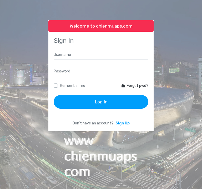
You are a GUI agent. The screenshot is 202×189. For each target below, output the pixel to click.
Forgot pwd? (135, 85)
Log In (101, 101)
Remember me (72, 85)
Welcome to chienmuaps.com (101, 26)
